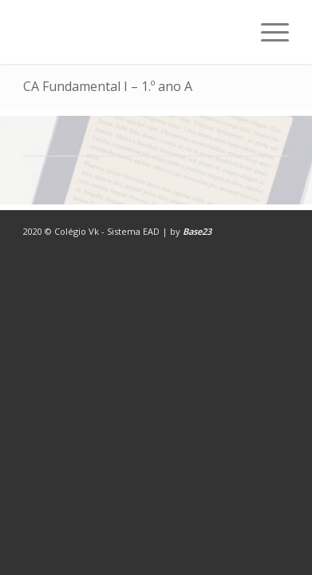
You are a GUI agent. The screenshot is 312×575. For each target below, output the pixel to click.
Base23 (197, 231)
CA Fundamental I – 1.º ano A (107, 86)
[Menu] (267, 32)
